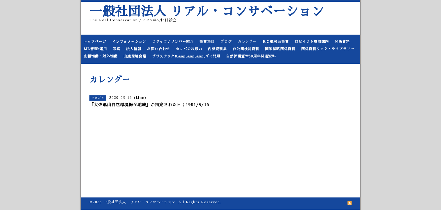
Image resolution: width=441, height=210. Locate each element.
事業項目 (207, 41)
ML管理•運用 (95, 49)
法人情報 (133, 49)
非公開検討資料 (246, 49)
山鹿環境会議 (135, 56)
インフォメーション (129, 41)
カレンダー (247, 41)
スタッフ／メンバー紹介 (173, 41)
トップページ (95, 41)
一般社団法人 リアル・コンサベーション (206, 11)
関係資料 (342, 41)
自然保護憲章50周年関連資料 (251, 56)
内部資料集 (217, 49)
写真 (116, 49)
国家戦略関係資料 (280, 49)
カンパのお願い (189, 49)
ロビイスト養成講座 (312, 41)
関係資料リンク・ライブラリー (327, 49)
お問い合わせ (158, 49)
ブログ (226, 41)
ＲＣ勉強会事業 (275, 41)
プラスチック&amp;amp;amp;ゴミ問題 (186, 56)
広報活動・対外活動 (101, 56)
